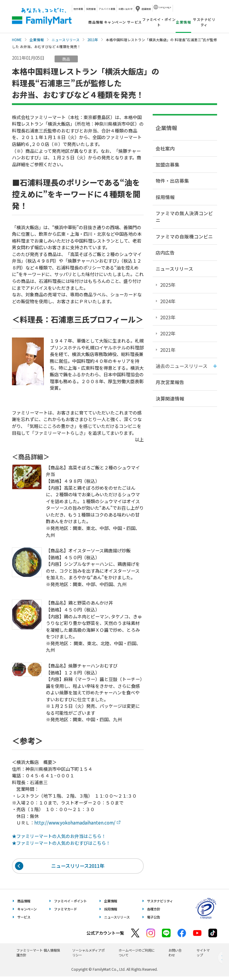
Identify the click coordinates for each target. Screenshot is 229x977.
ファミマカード (65, 909)
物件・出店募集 (172, 180)
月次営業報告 (170, 382)
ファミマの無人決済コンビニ (184, 216)
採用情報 (91, 8)
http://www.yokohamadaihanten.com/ (74, 822)
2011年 (92, 39)
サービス (134, 22)
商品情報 (95, 22)
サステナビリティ (204, 22)
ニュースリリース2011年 (77, 866)
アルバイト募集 (107, 8)
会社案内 (165, 148)
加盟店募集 (168, 164)
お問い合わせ (125, 8)
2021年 (168, 349)
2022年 (168, 333)
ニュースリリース (66, 39)
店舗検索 (146, 8)
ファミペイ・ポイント (159, 22)
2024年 (168, 301)
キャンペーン (115, 22)
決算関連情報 (170, 398)
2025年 (168, 284)
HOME (17, 39)
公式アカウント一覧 (105, 933)
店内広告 (165, 252)
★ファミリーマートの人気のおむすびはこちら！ (61, 843)
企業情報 (37, 39)
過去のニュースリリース (182, 366)
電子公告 (153, 917)
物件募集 (78, 8)
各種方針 (153, 909)
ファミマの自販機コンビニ (184, 236)
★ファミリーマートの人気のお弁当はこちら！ (59, 836)
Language (165, 7)
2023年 (168, 317)
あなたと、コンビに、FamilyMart (42, 16)
